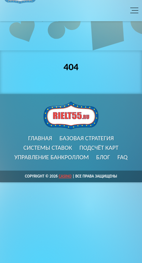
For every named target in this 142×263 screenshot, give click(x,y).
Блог (103, 157)
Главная (40, 138)
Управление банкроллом (51, 157)
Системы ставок (47, 148)
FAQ (122, 157)
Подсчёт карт (99, 148)
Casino (65, 176)
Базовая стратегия (87, 138)
